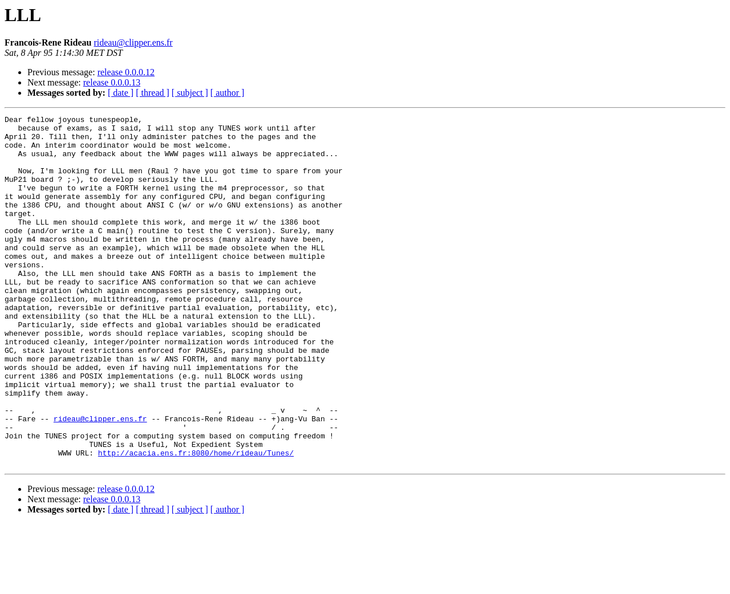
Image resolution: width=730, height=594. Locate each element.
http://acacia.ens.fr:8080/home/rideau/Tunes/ (196, 521)
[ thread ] (152, 92)
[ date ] (120, 92)
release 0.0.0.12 (126, 72)
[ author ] (227, 92)
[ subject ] (190, 92)
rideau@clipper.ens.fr (133, 42)
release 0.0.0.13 (111, 82)
